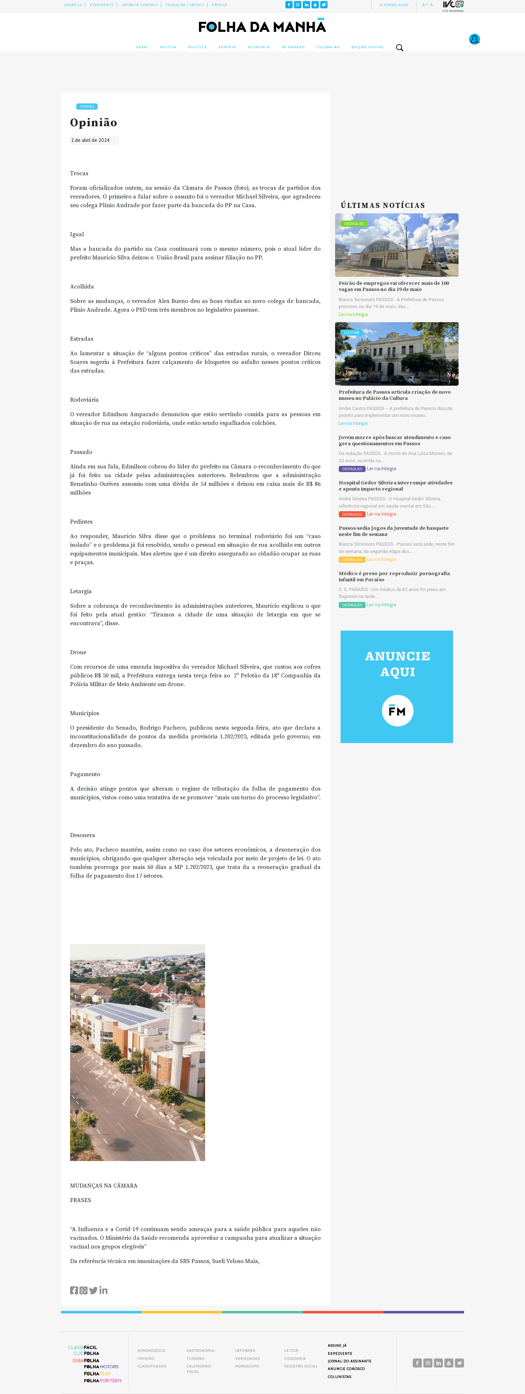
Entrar (220, 5)
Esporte (227, 47)
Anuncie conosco (140, 5)
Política (197, 47)
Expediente (102, 5)
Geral (142, 47)
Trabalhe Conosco (185, 5)
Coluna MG (328, 47)
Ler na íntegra (353, 314)
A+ (425, 5)
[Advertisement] (397, 138)
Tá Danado (293, 47)
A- (432, 5)
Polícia (168, 47)
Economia (259, 47)
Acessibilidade (394, 5)
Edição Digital (367, 47)
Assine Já (73, 5)
